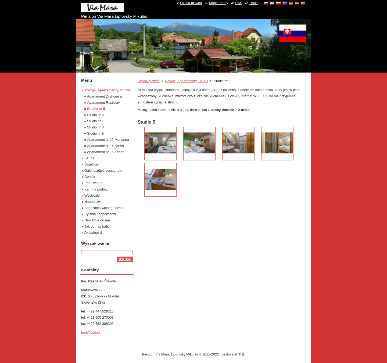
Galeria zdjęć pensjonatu (103, 170)
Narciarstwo (93, 202)
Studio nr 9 (95, 133)
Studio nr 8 (95, 127)
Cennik (89, 177)
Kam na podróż (96, 189)
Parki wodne (93, 183)
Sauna (89, 158)
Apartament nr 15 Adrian (105, 152)
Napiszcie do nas (97, 220)
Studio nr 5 (96, 109)
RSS (238, 3)
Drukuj (254, 3)
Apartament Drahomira (104, 96)
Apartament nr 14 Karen (105, 146)
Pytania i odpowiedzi (100, 214)
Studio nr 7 (95, 121)
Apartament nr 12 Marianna (108, 140)
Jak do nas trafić (96, 226)
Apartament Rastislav (103, 102)
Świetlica (91, 164)
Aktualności (93, 233)
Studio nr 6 (95, 115)
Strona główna (149, 81)
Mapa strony (218, 3)
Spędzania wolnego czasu (104, 208)
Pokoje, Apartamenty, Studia (186, 81)
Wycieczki (92, 195)
